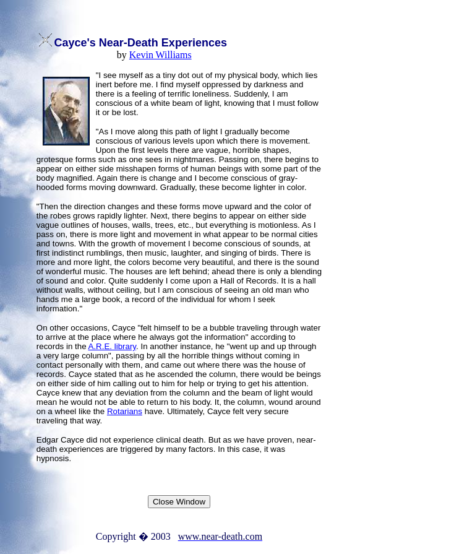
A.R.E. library (112, 346)
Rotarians (124, 411)
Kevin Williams (160, 55)
